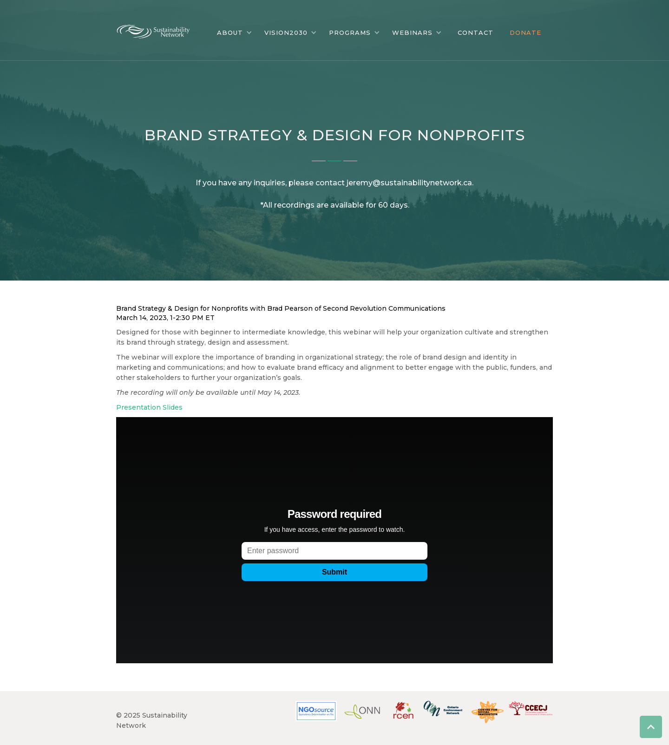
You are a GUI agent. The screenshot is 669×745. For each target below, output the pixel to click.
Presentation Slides (149, 407)
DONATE (525, 32)
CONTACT (475, 32)
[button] (234, 32)
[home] (160, 29)
